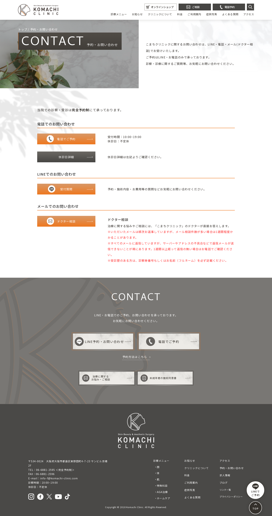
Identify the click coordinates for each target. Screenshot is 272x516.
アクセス (248, 14)
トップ (22, 29)
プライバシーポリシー (231, 496)
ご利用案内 (194, 14)
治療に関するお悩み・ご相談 (96, 378)
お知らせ (137, 14)
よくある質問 (230, 14)
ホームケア (163, 498)
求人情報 (225, 475)
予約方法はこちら (134, 357)
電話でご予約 (162, 341)
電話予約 (230, 7)
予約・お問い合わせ (232, 468)
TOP (255, 508)
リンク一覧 (225, 489)
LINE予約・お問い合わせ (99, 341)
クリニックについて (160, 14)
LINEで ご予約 (255, 490)
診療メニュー (119, 14)
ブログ (224, 482)
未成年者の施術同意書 (158, 378)
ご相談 (196, 7)
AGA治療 (162, 492)
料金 (180, 14)
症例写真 (211, 14)
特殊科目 (162, 485)
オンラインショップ (162, 7)
